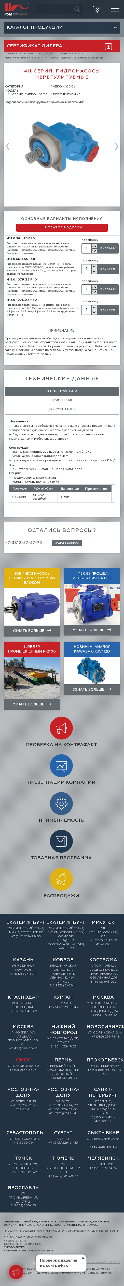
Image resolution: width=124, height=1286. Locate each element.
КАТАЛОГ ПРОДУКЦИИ (38, 53)
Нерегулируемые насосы (22, 57)
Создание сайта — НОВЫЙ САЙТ (98, 1262)
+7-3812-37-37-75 (23, 543)
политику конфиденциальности (86, 1272)
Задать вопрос (67, 543)
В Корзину (108, 248)
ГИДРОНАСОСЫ (70, 53)
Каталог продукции (35, 27)
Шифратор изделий (62, 227)
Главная (11, 53)
